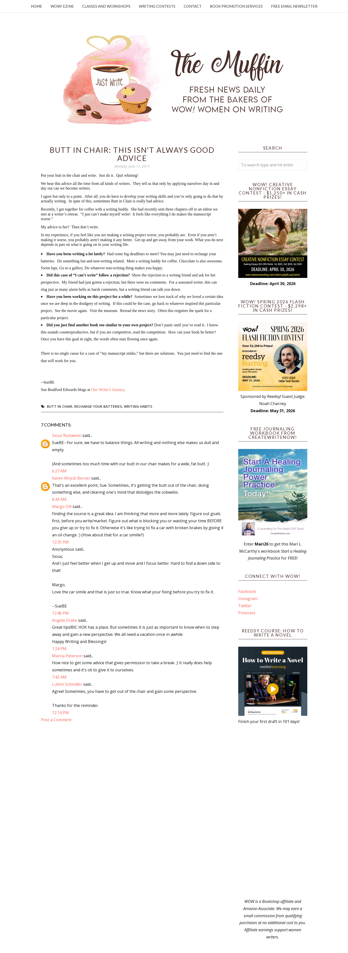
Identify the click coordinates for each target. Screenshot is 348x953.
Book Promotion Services (236, 6)
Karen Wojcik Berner (71, 478)
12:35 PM (60, 542)
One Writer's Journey (107, 390)
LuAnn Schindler (67, 684)
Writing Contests (157, 6)
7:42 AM (59, 677)
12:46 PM (60, 613)
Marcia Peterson (67, 656)
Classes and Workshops (106, 6)
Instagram (247, 598)
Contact (192, 6)
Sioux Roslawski (66, 435)
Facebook (247, 591)
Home (36, 6)
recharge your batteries (98, 406)
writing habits (138, 406)
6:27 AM (59, 471)
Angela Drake (64, 620)
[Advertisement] (272, 812)
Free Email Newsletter (294, 6)
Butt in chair (59, 406)
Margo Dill (62, 506)
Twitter (245, 605)
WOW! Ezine (62, 6)
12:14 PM (60, 712)
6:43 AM (59, 499)
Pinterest (246, 613)
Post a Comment (56, 719)
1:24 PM (59, 648)
